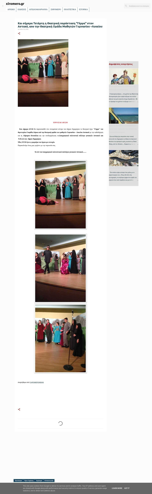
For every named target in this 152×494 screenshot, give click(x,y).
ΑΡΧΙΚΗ (11, 9)
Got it (126, 488)
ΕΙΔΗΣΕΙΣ (22, 9)
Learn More (117, 488)
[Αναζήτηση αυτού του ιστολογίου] (139, 5)
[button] (19, 33)
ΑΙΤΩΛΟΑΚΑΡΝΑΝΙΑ (38, 9)
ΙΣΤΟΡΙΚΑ (83, 9)
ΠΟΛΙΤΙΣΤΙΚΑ (70, 9)
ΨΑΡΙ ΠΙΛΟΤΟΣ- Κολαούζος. (119, 168)
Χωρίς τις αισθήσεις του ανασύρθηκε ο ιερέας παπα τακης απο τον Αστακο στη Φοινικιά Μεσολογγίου (123, 129)
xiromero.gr (15, 3)
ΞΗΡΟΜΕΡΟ (56, 9)
